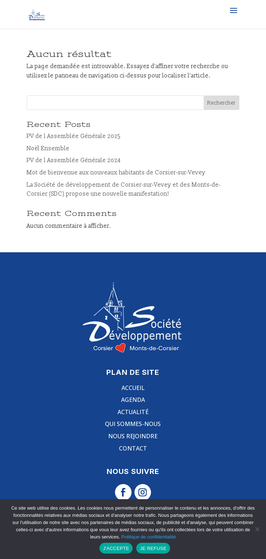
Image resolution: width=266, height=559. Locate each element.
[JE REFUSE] (257, 529)
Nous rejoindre (133, 436)
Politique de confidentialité (148, 537)
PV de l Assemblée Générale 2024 (74, 160)
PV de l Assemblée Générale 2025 (74, 136)
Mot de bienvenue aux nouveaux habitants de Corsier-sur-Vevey (116, 172)
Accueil (133, 388)
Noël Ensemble (48, 148)
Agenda (133, 400)
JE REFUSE (153, 548)
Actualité (133, 412)
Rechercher (221, 103)
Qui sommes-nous (133, 424)
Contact (133, 448)
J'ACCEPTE (116, 548)
